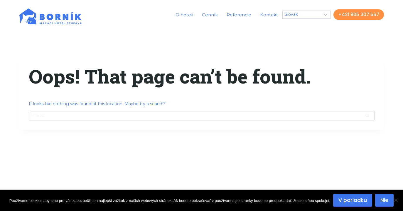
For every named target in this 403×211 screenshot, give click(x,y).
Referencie (239, 15)
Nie (384, 200)
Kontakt (269, 15)
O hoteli (184, 15)
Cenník (210, 15)
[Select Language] (306, 14)
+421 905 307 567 (358, 14)
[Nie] (396, 200)
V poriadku (352, 200)
